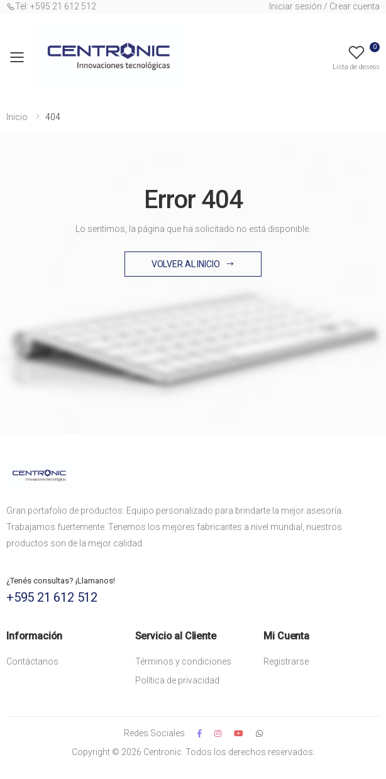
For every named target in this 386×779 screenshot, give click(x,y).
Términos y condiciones (183, 661)
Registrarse (286, 661)
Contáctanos (32, 661)
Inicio (17, 117)
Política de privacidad (177, 680)
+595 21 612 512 (51, 597)
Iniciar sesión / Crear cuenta (324, 6)
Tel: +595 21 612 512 (51, 6)
